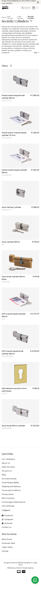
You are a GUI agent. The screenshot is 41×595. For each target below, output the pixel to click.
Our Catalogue (8, 459)
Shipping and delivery (11, 486)
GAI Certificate (8, 506)
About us (6, 463)
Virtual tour (7, 471)
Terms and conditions (11, 490)
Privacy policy (8, 494)
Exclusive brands (9, 479)
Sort (36, 53)
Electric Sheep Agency (25, 568)
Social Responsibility (10, 483)
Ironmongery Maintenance (13, 502)
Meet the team (8, 467)
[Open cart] (33, 8)
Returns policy (8, 498)
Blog (4, 475)
